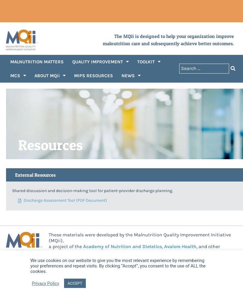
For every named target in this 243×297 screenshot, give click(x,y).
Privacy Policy (45, 283)
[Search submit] (233, 68)
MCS (18, 75)
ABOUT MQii (50, 75)
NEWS (131, 75)
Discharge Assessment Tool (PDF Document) (62, 200)
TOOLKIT (148, 61)
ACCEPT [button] (75, 283)
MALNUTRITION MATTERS (37, 62)
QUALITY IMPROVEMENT (100, 61)
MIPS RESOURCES (93, 75)
